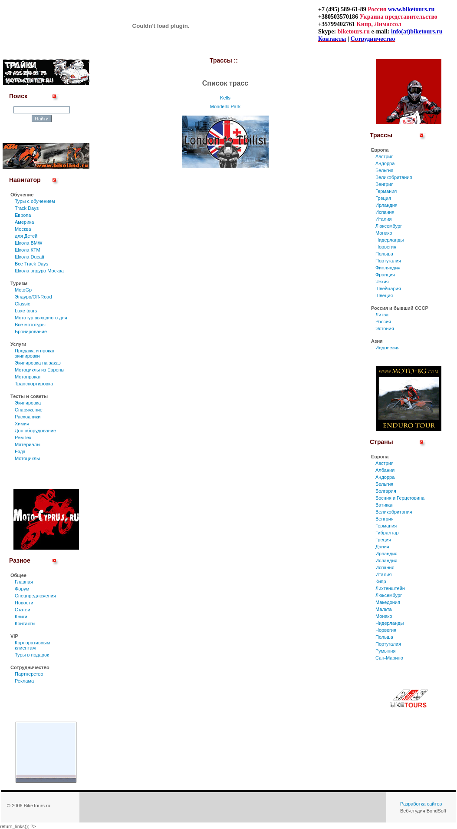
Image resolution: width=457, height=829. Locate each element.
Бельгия (384, 170)
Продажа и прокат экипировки (35, 353)
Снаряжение (29, 409)
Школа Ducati (29, 256)
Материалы (27, 444)
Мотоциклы (27, 458)
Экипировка (28, 402)
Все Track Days (31, 263)
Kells (225, 97)
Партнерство (29, 673)
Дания (382, 546)
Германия (386, 191)
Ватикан (384, 504)
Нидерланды (389, 239)
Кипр (380, 581)
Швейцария (388, 288)
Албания (385, 470)
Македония (387, 602)
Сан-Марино (389, 657)
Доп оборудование (35, 430)
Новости (24, 602)
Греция (383, 198)
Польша (384, 253)
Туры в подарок (32, 654)
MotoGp (23, 289)
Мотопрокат (28, 376)
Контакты (25, 623)
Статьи (22, 609)
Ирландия (386, 205)
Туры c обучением (35, 201)
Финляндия (388, 267)
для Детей (26, 236)
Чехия (382, 281)
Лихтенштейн (390, 588)
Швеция (384, 295)
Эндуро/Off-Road (33, 296)
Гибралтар (387, 532)
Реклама (24, 680)
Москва (23, 229)
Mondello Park (225, 106)
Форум (22, 588)
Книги (21, 616)
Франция (385, 274)
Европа (23, 215)
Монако (383, 232)
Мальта (383, 609)
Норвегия (385, 246)
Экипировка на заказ (38, 362)
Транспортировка (34, 383)
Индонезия (387, 347)
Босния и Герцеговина (399, 498)
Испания (385, 212)
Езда (20, 451)
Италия (383, 219)
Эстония (384, 328)
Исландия (386, 560)
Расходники (27, 416)
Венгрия (384, 184)
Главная (24, 581)
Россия (383, 321)
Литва (381, 314)
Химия (22, 423)
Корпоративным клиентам (32, 645)
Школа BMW (28, 242)
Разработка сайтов (421, 803)
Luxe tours (26, 310)
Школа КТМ (27, 249)
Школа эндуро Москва (39, 270)
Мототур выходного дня (41, 317)
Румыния (385, 650)
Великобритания (393, 177)
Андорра (385, 163)
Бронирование (31, 331)
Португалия (388, 260)
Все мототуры (30, 324)
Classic (22, 303)
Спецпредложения (35, 595)
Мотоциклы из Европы (39, 369)
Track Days (27, 208)
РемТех (23, 437)
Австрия (384, 156)
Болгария (385, 491)
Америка (24, 222)
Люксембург (388, 226)
